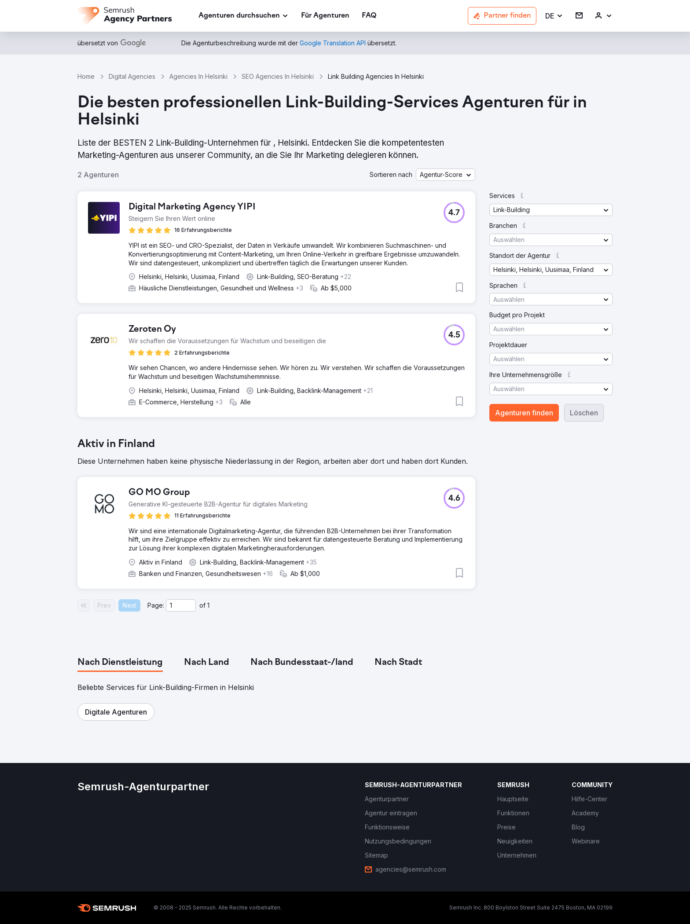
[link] (325, 16)
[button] (554, 16)
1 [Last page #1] (208, 605)
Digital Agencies (132, 76)
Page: (155, 605)
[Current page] (180, 605)
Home (86, 76)
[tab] (120, 662)
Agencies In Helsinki (198, 76)
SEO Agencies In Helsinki (278, 76)
